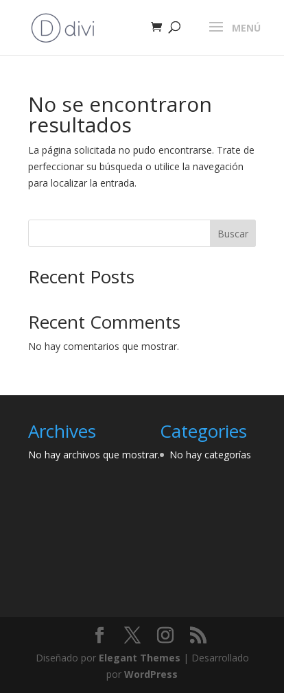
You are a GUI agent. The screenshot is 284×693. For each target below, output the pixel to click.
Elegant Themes (139, 657)
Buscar (232, 233)
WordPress (151, 674)
